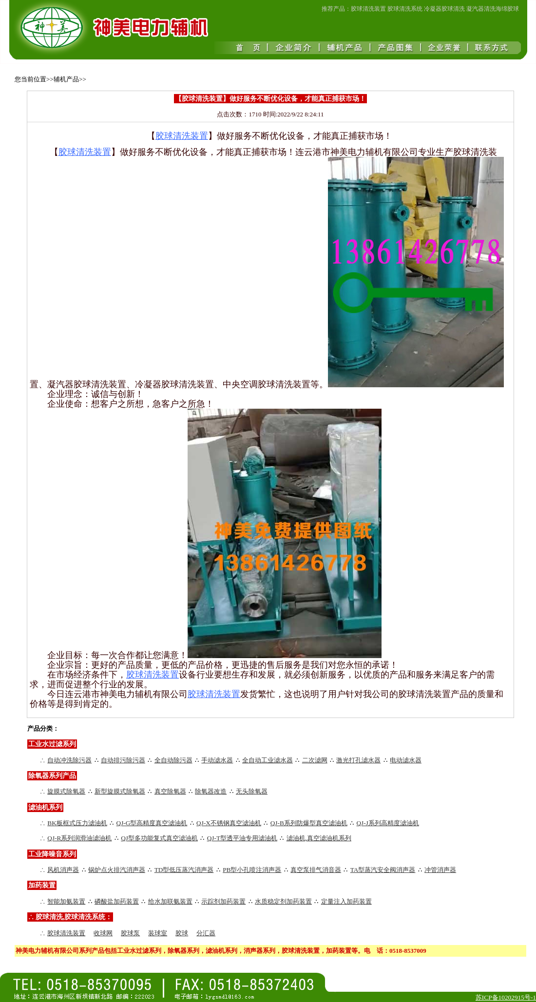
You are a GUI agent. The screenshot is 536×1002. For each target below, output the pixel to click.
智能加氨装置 (66, 901)
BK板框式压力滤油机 (77, 823)
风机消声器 (63, 869)
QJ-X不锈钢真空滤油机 (228, 823)
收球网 (103, 933)
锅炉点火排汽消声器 (116, 869)
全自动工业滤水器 (267, 760)
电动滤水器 (405, 760)
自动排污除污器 (123, 760)
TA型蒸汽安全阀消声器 (383, 869)
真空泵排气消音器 (315, 869)
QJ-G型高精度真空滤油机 (152, 823)
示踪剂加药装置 (223, 901)
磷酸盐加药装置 (117, 901)
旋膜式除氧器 (66, 791)
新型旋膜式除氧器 (120, 791)
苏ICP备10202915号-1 (506, 997)
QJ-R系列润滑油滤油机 (79, 838)
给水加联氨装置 (170, 901)
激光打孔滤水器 (358, 760)
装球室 (157, 933)
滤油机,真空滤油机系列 (319, 838)
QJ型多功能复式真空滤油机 (159, 838)
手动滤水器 (217, 760)
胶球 (181, 933)
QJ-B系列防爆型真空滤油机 (308, 823)
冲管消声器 (440, 869)
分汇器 (205, 933)
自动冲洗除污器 (69, 760)
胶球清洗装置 (66, 933)
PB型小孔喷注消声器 (252, 869)
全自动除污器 (173, 760)
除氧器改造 (211, 791)
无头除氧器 (252, 791)
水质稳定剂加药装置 (283, 901)
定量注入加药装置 (346, 901)
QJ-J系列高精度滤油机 (387, 823)
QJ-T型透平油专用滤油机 (242, 838)
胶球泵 (130, 933)
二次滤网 (314, 760)
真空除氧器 (170, 791)
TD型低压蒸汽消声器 (184, 869)
